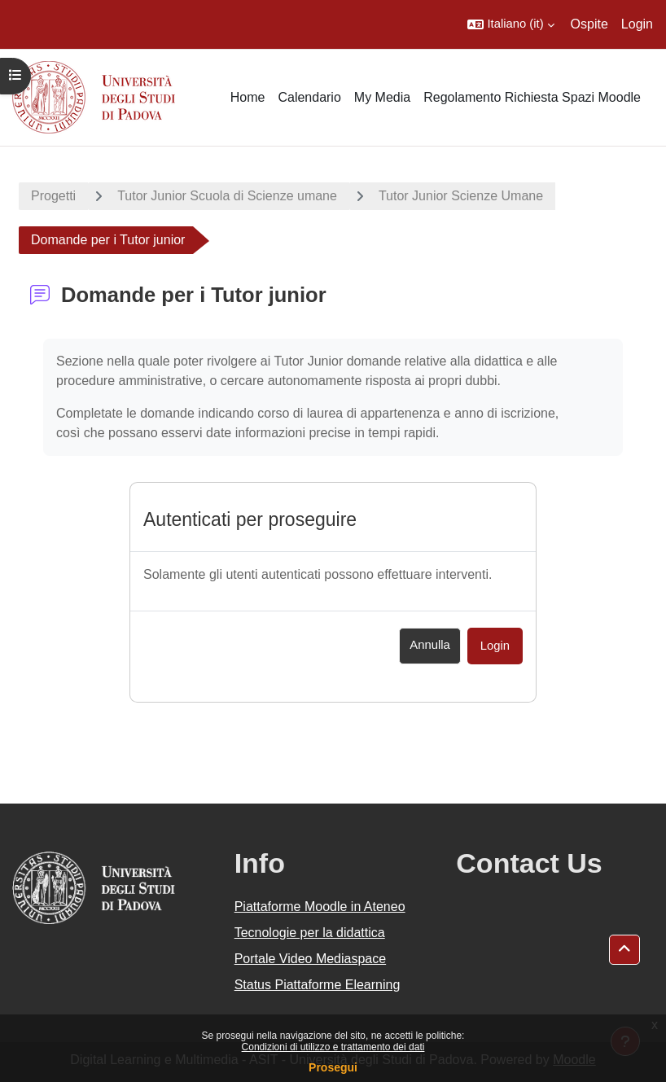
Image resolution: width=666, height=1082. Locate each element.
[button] (510, 24)
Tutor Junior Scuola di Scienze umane (227, 196)
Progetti (53, 196)
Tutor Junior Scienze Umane (461, 196)
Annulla (429, 644)
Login (637, 24)
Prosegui (333, 1067)
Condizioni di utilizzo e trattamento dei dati (333, 1047)
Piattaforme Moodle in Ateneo (319, 906)
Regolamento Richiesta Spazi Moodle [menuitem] (532, 97)
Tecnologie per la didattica (309, 933)
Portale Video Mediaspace (310, 959)
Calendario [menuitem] (309, 97)
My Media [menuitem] (382, 97)
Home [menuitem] (247, 97)
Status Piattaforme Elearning (317, 985)
